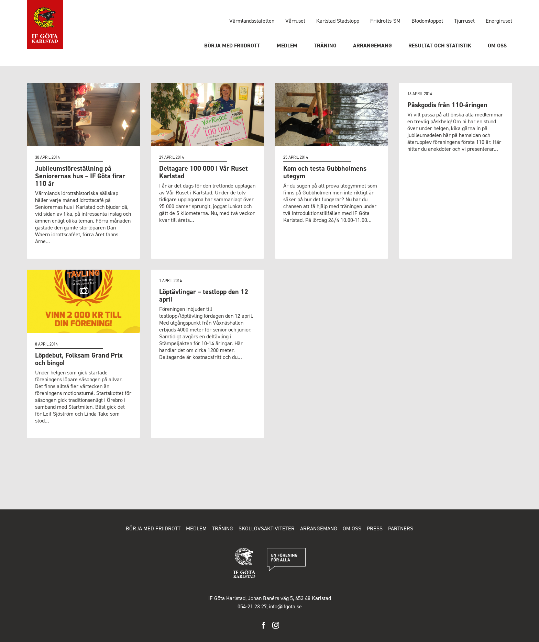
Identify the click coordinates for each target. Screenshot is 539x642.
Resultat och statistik (439, 45)
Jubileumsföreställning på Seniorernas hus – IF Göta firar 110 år (80, 176)
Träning (325, 45)
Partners (400, 528)
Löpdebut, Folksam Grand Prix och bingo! (79, 359)
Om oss (497, 45)
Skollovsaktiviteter (267, 528)
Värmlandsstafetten (251, 20)
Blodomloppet (427, 20)
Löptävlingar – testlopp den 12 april (203, 295)
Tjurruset (464, 20)
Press (375, 528)
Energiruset (499, 20)
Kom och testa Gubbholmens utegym (324, 172)
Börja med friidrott (232, 45)
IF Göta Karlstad (45, 25)
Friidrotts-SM (385, 20)
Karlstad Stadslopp (337, 20)
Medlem (287, 45)
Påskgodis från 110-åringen (447, 104)
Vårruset (295, 20)
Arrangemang (372, 45)
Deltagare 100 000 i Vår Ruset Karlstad (203, 172)
